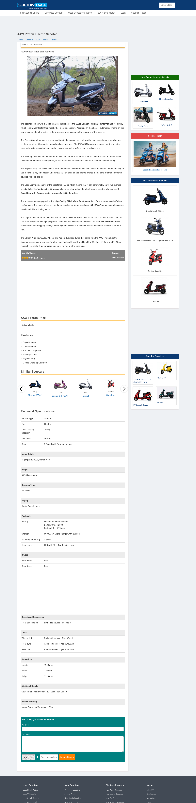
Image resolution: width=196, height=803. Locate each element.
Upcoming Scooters (72, 790)
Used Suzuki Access (31, 798)
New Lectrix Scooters (114, 794)
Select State (167, 5)
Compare (115, 253)
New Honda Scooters (72, 798)
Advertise (151, 798)
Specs (25, 44)
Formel (85, 396)
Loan (123, 12)
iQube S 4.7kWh (60, 396)
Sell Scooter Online (29, 12)
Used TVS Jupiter (30, 794)
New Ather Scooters (114, 790)
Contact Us (151, 794)
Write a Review (118, 258)
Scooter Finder (138, 12)
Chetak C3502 (35, 395)
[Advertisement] (98, 23)
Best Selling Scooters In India (155, 156)
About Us (150, 790)
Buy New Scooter (106, 12)
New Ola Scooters (113, 798)
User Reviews (37, 44)
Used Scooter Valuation (80, 12)
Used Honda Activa (30, 790)
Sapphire (110, 395)
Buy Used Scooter (54, 12)
